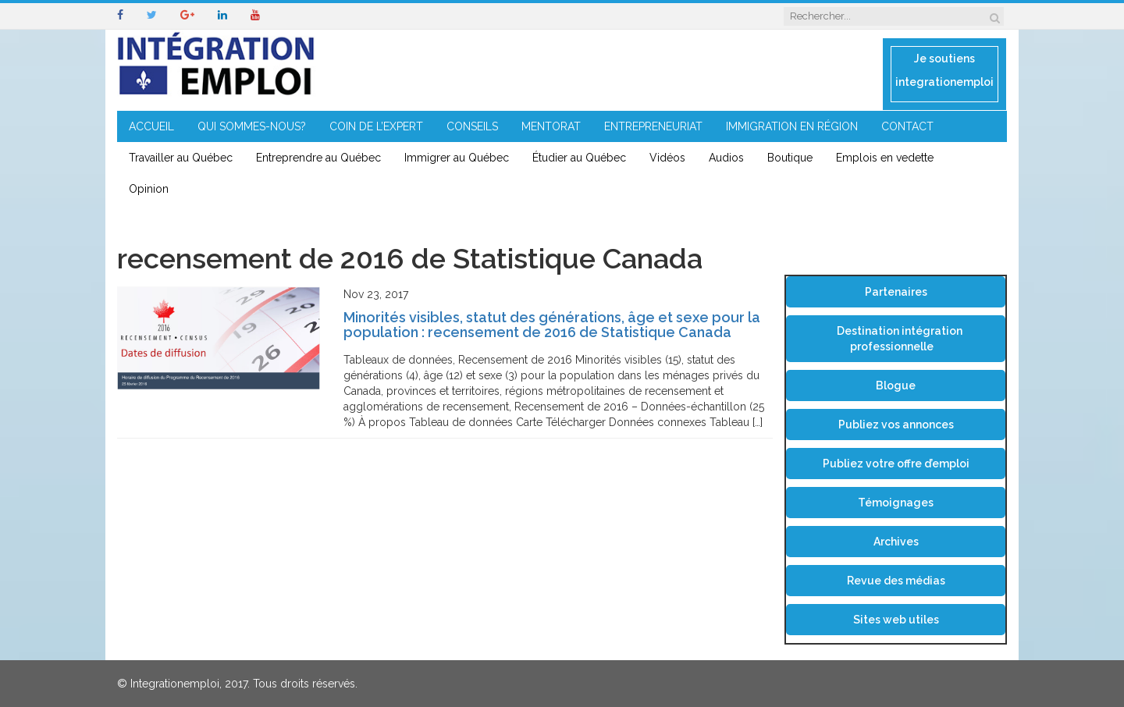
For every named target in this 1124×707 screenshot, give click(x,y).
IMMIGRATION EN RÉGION (792, 126)
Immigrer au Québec (456, 157)
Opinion (149, 189)
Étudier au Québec (579, 157)
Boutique (790, 157)
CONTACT (907, 126)
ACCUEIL (151, 126)
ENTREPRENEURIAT (653, 126)
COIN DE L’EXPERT (376, 126)
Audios (726, 157)
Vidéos (667, 157)
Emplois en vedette (885, 157)
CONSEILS (472, 126)
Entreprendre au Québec (318, 157)
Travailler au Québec (181, 157)
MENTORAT (551, 126)
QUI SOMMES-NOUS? (251, 126)
